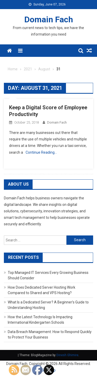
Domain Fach (48, 19)
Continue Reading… (41, 152)
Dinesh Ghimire (67, 355)
